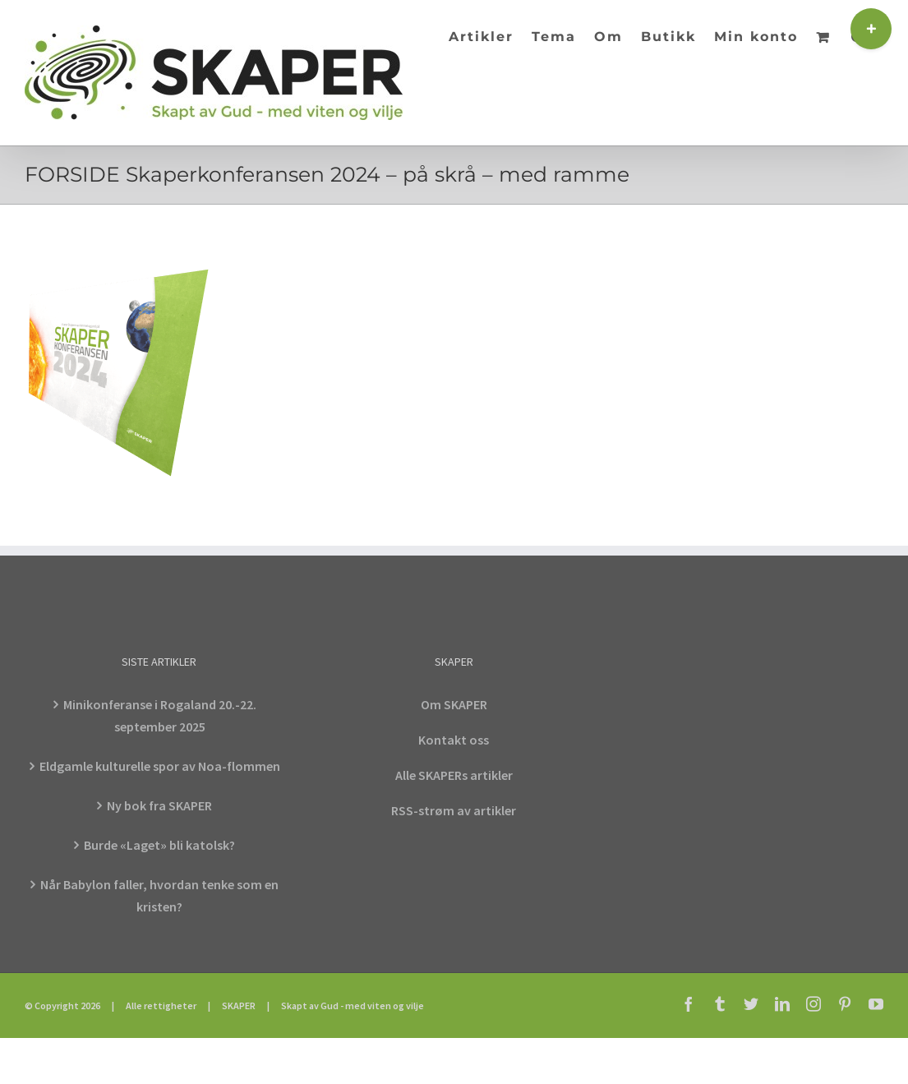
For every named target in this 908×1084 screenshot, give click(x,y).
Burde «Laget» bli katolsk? (159, 845)
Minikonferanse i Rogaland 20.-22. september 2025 (159, 715)
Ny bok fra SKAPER (159, 805)
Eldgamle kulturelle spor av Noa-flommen (159, 766)
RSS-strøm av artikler (453, 810)
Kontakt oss (453, 739)
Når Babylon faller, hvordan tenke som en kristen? (159, 895)
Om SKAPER (454, 704)
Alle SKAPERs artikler (454, 775)
